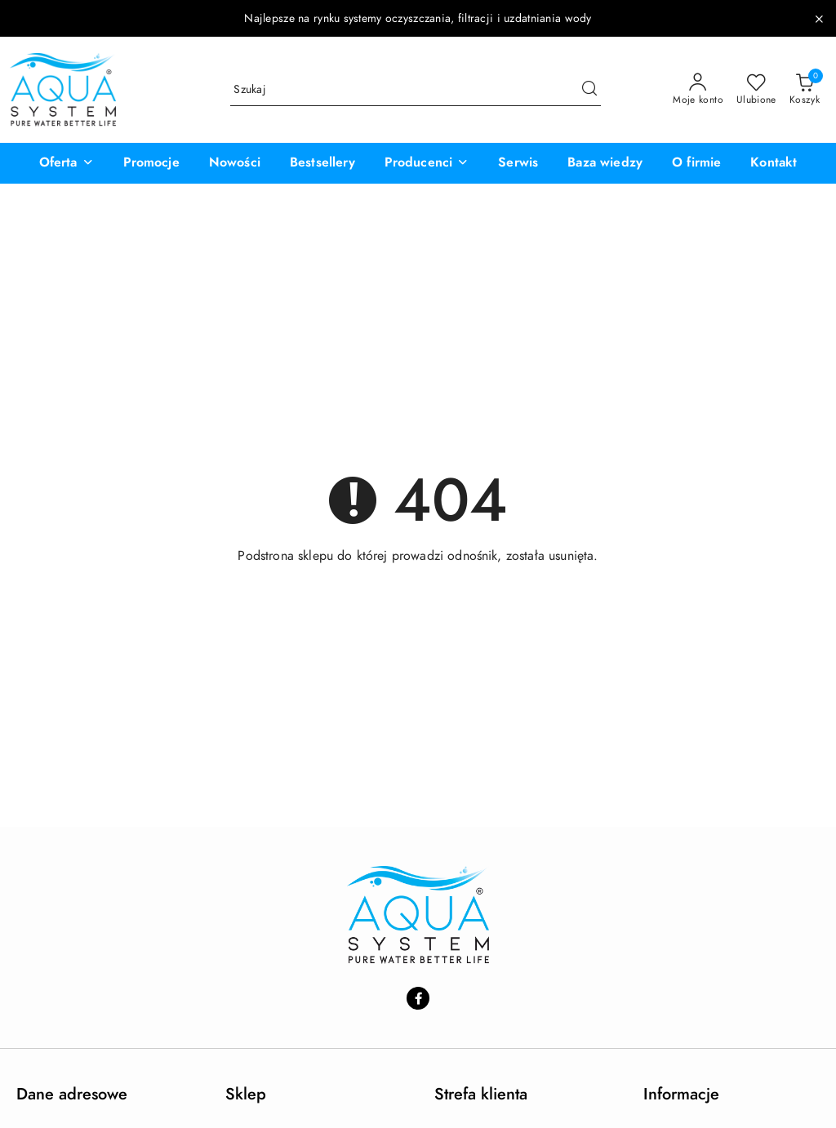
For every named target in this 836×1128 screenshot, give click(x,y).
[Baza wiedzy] (605, 163)
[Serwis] (518, 163)
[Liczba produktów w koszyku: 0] (804, 90)
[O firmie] (696, 163)
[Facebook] (418, 998)
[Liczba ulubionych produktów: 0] (756, 90)
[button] (66, 163)
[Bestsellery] (322, 163)
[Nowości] (234, 163)
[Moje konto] (698, 90)
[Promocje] (151, 163)
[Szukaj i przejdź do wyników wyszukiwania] (589, 90)
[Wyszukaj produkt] (415, 89)
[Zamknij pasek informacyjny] (819, 18)
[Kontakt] (773, 163)
